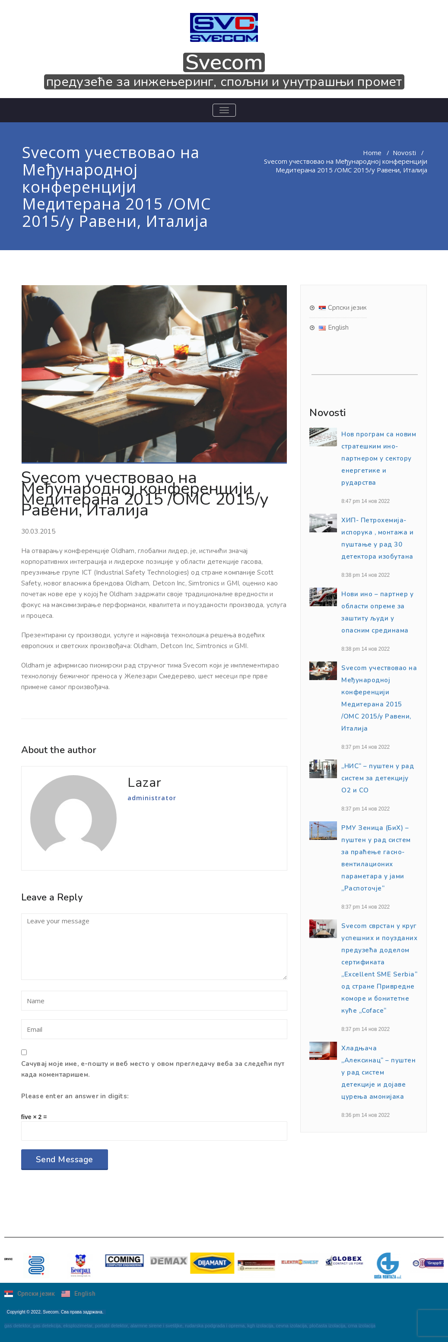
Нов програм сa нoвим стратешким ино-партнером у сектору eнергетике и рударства (378, 458)
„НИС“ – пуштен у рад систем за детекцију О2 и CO (377, 778)
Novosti (404, 152)
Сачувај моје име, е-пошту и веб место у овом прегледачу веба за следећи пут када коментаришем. (153, 1069)
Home (372, 152)
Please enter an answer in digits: (75, 1096)
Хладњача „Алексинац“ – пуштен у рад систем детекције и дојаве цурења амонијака (378, 1072)
